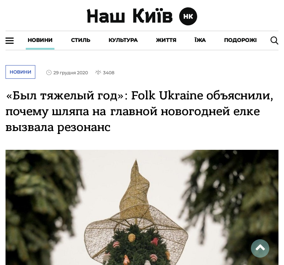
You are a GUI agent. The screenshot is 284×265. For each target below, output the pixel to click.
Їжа (200, 40)
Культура (123, 40)
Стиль (80, 40)
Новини (40, 40)
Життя (166, 40)
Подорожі (240, 40)
